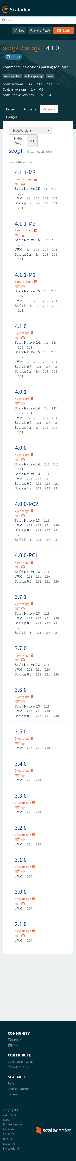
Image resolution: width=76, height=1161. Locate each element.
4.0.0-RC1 (26, 555)
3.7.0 (21, 648)
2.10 (56, 525)
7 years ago (24, 511)
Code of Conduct (19, 1089)
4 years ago (24, 399)
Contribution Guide (20, 1062)
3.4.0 (21, 763)
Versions (49, 109)
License (13, 1094)
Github (14, 1040)
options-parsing (33, 76)
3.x (30, 84)
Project (11, 109)
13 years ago (25, 931)
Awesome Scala (39, 30)
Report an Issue (18, 1067)
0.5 (40, 95)
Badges (11, 117)
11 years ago (25, 803)
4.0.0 (21, 447)
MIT (20, 184)
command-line (12, 76)
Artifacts (29, 109)
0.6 (41, 89)
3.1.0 (21, 859)
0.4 (49, 95)
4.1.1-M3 (25, 172)
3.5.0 (21, 731)
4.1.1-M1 (25, 274)
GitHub (13, 57)
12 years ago (25, 835)
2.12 (49, 84)
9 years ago (24, 738)
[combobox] (30, 130)
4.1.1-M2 (25, 223)
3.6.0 (21, 689)
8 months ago (26, 179)
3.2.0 (21, 827)
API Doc (19, 30)
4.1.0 (21, 326)
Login (64, 30)
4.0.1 (21, 391)
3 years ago (24, 333)
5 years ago (24, 455)
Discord (15, 1045)
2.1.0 (21, 924)
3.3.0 (21, 795)
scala (50, 76)
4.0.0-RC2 (26, 504)
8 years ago (24, 655)
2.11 (59, 84)
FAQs (11, 1083)
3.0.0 (21, 891)
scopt (11, 47)
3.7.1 (21, 596)
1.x (33, 89)
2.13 (39, 84)
